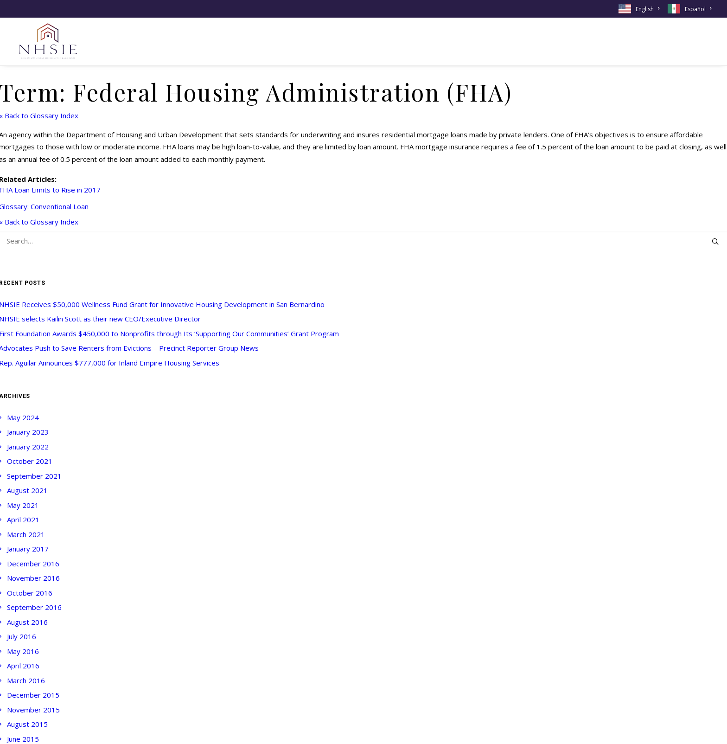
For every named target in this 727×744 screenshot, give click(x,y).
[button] (715, 241)
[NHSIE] (47, 41)
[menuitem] (641, 9)
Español (698, 9)
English (647, 9)
